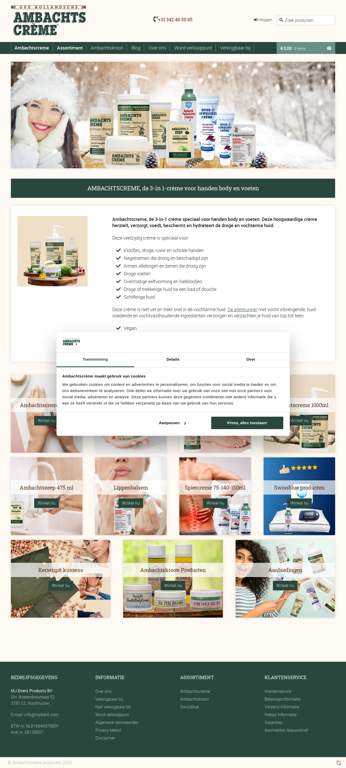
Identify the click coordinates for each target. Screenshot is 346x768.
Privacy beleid (108, 730)
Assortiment (70, 48)
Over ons (157, 48)
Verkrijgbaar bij (235, 48)
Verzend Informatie (282, 707)
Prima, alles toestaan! (247, 423)
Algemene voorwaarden (116, 722)
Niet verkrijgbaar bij (113, 707)
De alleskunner (242, 309)
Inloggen (265, 19)
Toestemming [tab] (95, 359)
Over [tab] (250, 359)
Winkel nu (46, 420)
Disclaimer (105, 738)
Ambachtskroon (107, 48)
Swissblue (189, 707)
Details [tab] (173, 359)
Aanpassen (172, 423)
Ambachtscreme (32, 48)
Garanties (273, 722)
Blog (135, 48)
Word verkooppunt (193, 48)
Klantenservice (278, 691)
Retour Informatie (280, 714)
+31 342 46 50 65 (175, 19)
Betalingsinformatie (282, 699)
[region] (173, 115)
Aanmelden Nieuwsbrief (286, 730)
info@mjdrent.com (40, 714)
